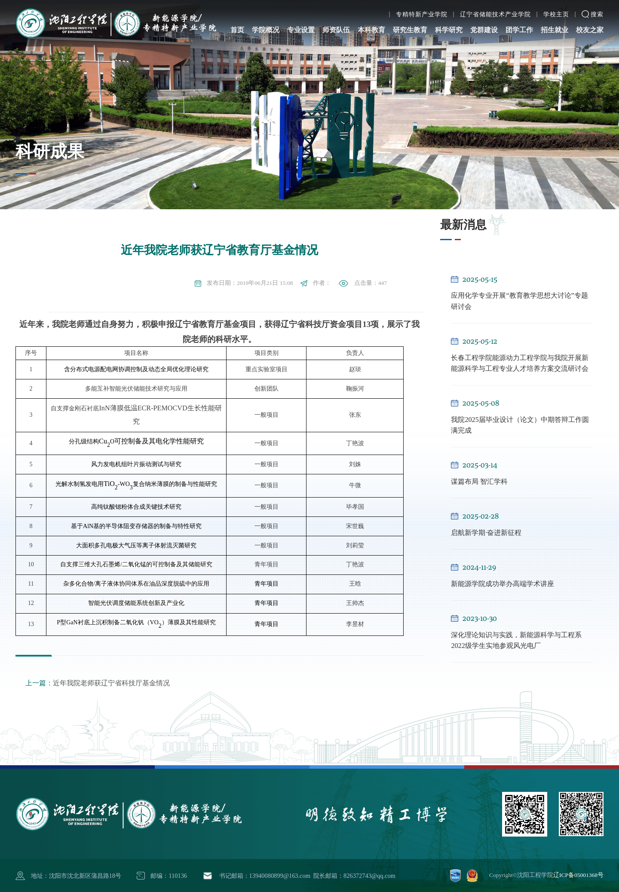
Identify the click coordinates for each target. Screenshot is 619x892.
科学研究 (449, 21)
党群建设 (484, 21)
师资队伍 (336, 21)
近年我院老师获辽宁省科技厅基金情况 (97, 683)
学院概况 (265, 21)
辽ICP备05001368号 (578, 875)
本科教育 (371, 21)
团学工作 (519, 21)
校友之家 (590, 21)
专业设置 (301, 21)
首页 (237, 21)
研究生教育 (410, 21)
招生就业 (554, 21)
